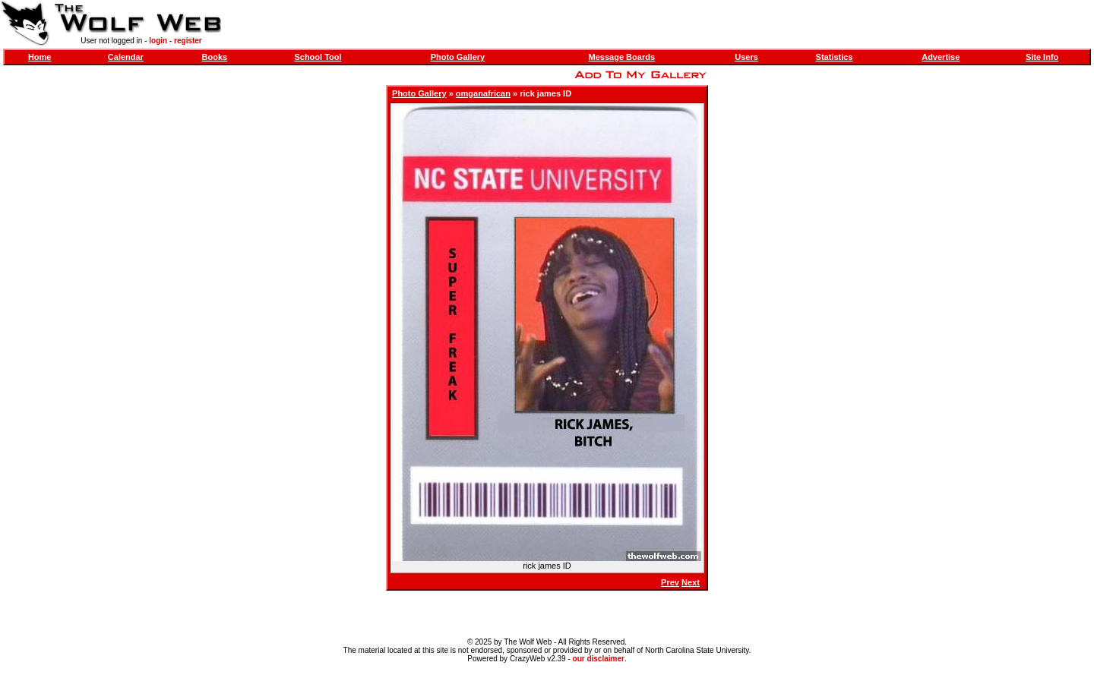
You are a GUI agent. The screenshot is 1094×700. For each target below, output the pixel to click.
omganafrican (483, 93)
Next (690, 582)
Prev (670, 582)
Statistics (834, 56)
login (158, 40)
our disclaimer (598, 658)
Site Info (1042, 56)
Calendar (126, 56)
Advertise (941, 56)
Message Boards (622, 56)
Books (215, 56)
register (188, 40)
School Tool (317, 56)
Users (746, 56)
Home (40, 56)
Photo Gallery (458, 56)
